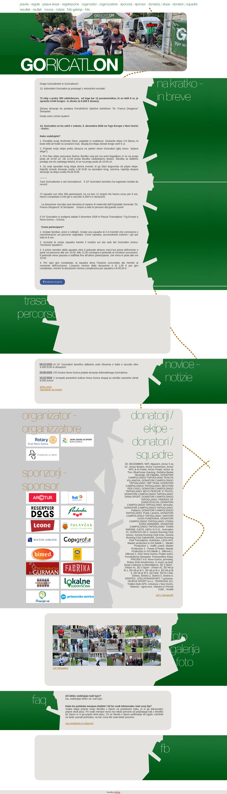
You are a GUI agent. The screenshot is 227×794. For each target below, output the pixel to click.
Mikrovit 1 (167, 551)
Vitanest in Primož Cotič (163, 588)
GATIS (140, 529)
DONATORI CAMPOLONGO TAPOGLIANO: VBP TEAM (151, 481)
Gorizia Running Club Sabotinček (149, 536)
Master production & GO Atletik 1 (146, 543)
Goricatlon (70, 65)
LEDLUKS (167, 540)
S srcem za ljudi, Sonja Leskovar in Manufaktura (148, 563)
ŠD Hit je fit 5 (141, 573)
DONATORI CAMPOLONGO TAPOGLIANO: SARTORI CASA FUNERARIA (149, 516)
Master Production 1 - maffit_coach (153, 544)
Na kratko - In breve (180, 90)
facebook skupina (52, 281)
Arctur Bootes (136, 466)
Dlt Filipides (152, 474)
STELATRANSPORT (148, 578)
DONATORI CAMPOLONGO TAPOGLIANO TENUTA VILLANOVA (150, 477)
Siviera (136, 575)
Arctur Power (155, 469)
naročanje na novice (51, 389)
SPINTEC (130, 578)
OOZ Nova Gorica (147, 553)
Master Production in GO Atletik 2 (152, 550)
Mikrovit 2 (131, 553)
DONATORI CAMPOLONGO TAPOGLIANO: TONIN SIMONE (149, 527)
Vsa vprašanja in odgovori (79, 723)
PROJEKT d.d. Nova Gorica (146, 559)
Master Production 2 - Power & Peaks (152, 547)
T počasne (167, 578)
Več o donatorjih (164, 595)
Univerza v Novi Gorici (160, 584)
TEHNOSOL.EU (164, 581)
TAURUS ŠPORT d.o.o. (141, 581)
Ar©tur (117, 792)
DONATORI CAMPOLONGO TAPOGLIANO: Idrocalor (150, 503)
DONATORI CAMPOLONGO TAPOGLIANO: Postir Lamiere (149, 511)
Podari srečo (166, 553)
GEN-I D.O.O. (153, 529)
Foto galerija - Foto (184, 649)
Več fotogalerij (60, 668)
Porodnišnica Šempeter (138, 556)
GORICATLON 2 (139, 532)
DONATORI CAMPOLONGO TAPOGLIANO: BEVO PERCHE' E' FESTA (149, 490)
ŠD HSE (154, 573)
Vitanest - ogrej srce (141, 586)
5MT (147, 464)
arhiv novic (46, 386)
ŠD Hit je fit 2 (136, 570)
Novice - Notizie (182, 370)
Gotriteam (154, 540)
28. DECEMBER (134, 464)
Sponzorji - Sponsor (44, 479)
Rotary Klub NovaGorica (140, 562)
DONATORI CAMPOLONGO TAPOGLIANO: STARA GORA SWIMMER (151, 521)
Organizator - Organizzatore (51, 422)
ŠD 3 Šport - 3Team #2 (149, 567)
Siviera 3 (157, 575)
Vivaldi (169, 589)
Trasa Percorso (37, 307)
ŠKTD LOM (166, 573)
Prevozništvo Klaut (162, 556)
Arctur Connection (155, 466)
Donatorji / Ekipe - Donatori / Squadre (152, 435)
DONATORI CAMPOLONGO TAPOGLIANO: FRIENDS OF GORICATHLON (157, 499)
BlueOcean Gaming (144, 472)
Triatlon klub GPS (137, 584)
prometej (168, 559)
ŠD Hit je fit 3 (152, 570)
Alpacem (155, 464)
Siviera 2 (146, 575)
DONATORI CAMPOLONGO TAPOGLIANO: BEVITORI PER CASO (149, 486)
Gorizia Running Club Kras (149, 535)
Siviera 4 (168, 575)
